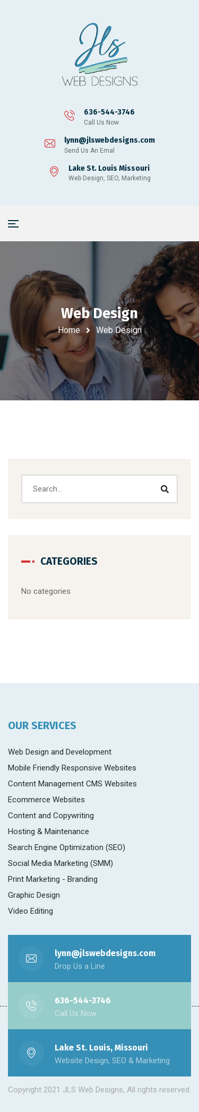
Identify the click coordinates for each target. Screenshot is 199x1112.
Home (69, 330)
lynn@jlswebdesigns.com (109, 140)
